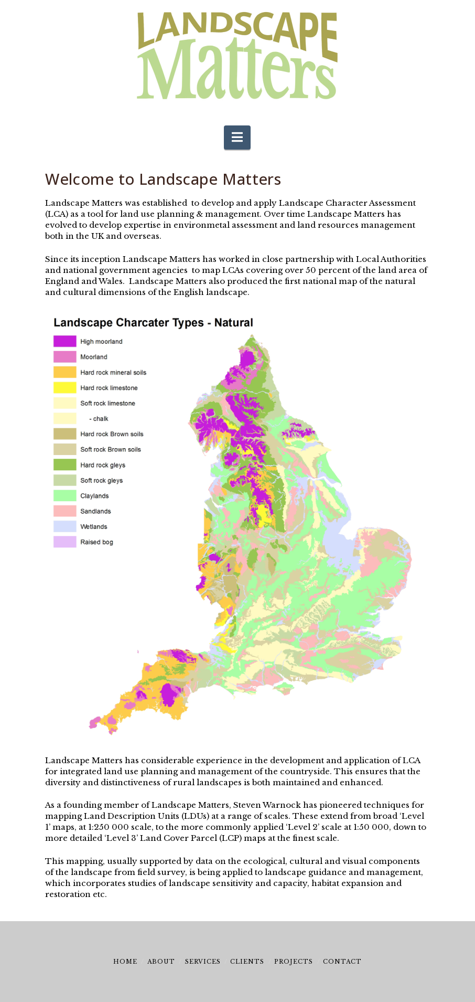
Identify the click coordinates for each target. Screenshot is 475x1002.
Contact (342, 961)
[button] (237, 137)
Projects (293, 961)
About (161, 961)
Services (203, 961)
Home (125, 961)
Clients (247, 961)
